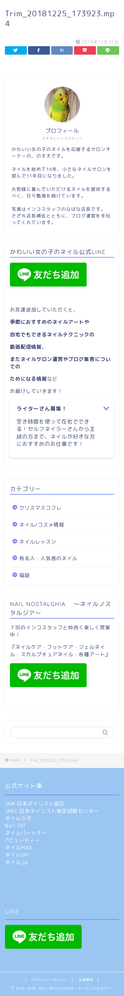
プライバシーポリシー (49, 979)
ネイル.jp (16, 862)
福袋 (24, 575)
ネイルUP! (17, 854)
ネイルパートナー (26, 832)
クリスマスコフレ (40, 507)
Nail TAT (15, 825)
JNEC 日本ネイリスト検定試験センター (52, 811)
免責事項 (86, 979)
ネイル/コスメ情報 (41, 524)
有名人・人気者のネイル (48, 558)
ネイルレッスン (37, 541)
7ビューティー (22, 840)
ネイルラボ (18, 818)
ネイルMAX (18, 847)
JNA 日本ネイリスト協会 (34, 803)
